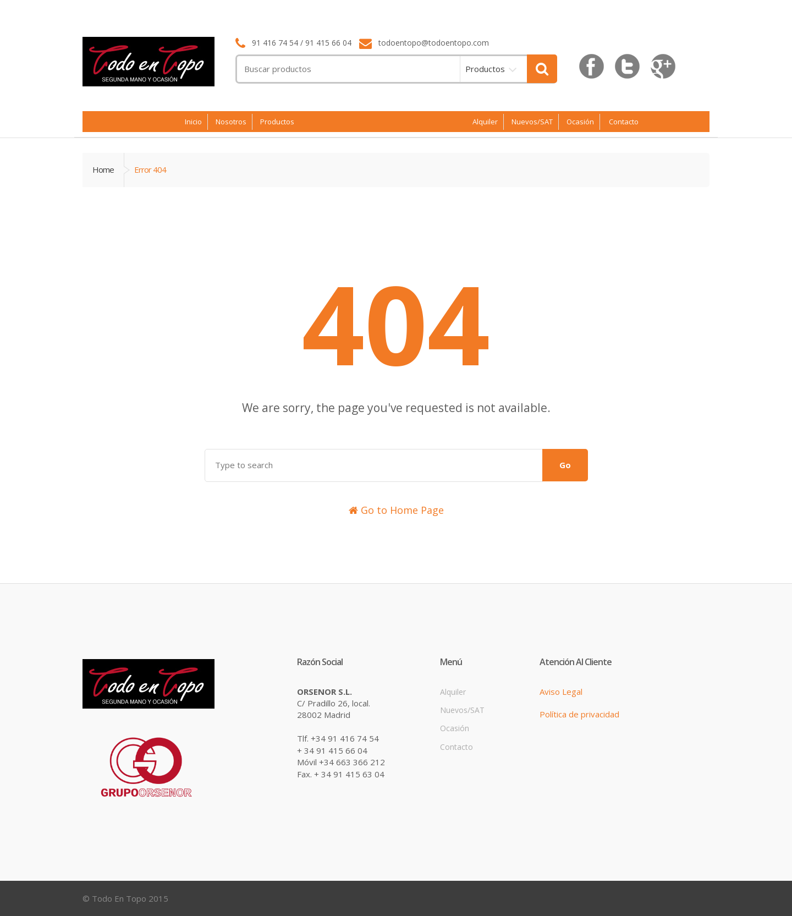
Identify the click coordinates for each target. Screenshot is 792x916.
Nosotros (231, 122)
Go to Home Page (396, 510)
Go (565, 464)
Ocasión (580, 122)
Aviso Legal (561, 691)
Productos (485, 68)
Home (103, 169)
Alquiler (485, 122)
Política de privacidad (579, 714)
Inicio (193, 122)
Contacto (624, 122)
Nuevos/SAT (532, 122)
